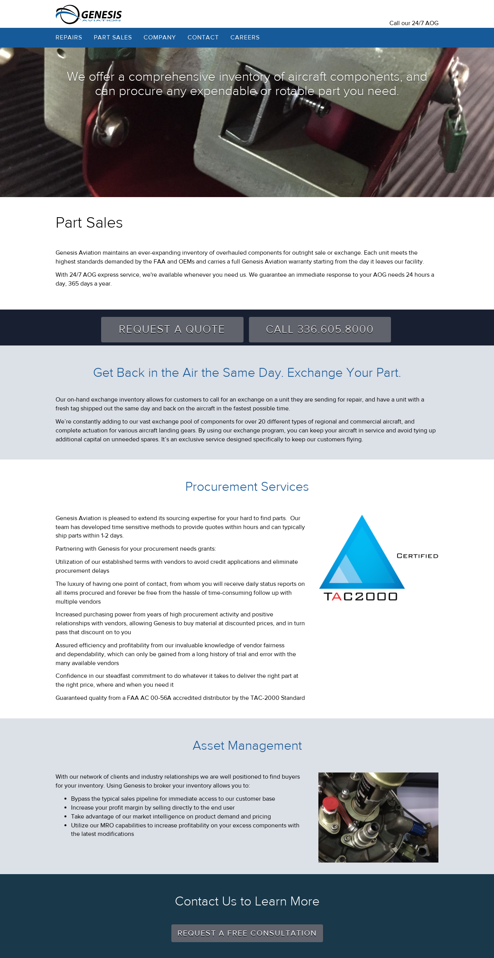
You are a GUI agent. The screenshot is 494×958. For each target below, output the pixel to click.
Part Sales (113, 37)
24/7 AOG (425, 23)
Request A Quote (172, 329)
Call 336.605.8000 (320, 329)
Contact (203, 37)
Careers (245, 37)
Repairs (69, 37)
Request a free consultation (247, 933)
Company (160, 37)
